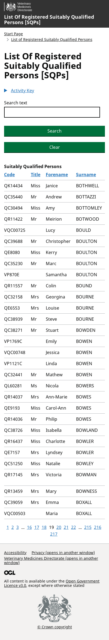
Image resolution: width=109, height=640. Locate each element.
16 (29, 527)
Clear (54, 147)
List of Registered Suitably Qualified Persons (51, 39)
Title (35, 175)
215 (88, 527)
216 (97, 527)
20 (58, 527)
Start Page (13, 33)
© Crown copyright (54, 626)
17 (36, 527)
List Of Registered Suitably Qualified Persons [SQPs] (49, 19)
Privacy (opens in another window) (63, 552)
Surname (86, 175)
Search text (15, 102)
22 (73, 527)
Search (54, 131)
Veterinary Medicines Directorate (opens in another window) (51, 560)
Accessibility (15, 552)
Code (9, 175)
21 (66, 527)
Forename (57, 175)
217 (53, 534)
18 (44, 527)
